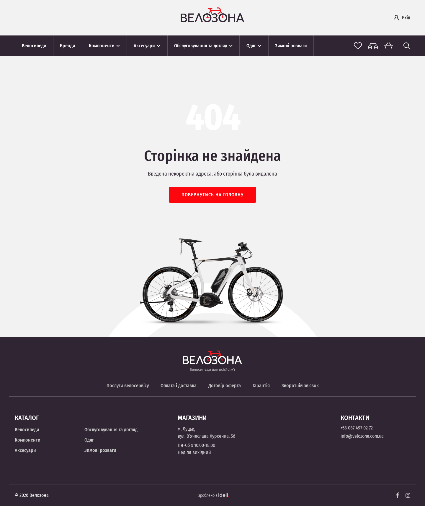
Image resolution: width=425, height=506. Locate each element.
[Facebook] (397, 495)
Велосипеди (27, 429)
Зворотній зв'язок (300, 385)
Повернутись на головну (212, 194)
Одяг (89, 440)
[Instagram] (407, 495)
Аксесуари (25, 450)
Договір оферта (224, 385)
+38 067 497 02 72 (357, 428)
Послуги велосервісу (128, 385)
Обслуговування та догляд (111, 429)
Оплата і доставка (179, 385)
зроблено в (213, 495)
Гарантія (261, 385)
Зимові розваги (100, 450)
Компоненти (27, 440)
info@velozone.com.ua (362, 436)
